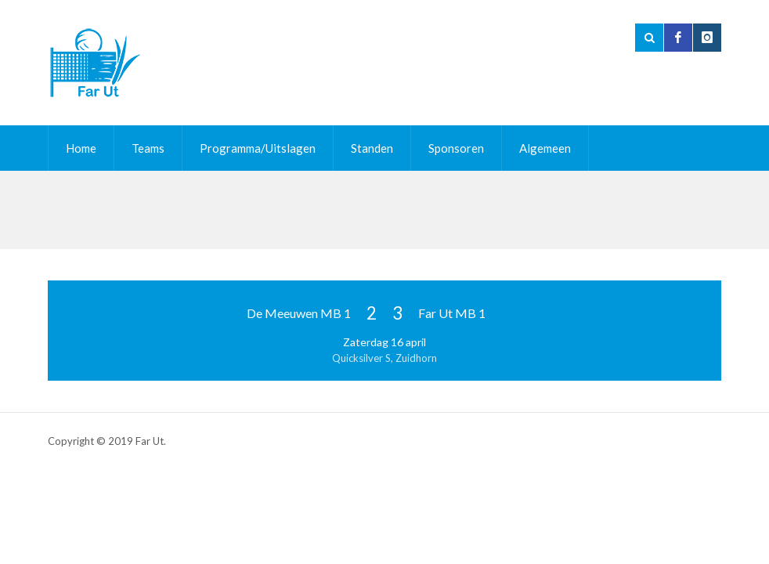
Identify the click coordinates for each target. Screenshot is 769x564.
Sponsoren (456, 148)
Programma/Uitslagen (258, 148)
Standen (372, 148)
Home (81, 148)
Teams (148, 148)
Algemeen (545, 148)
